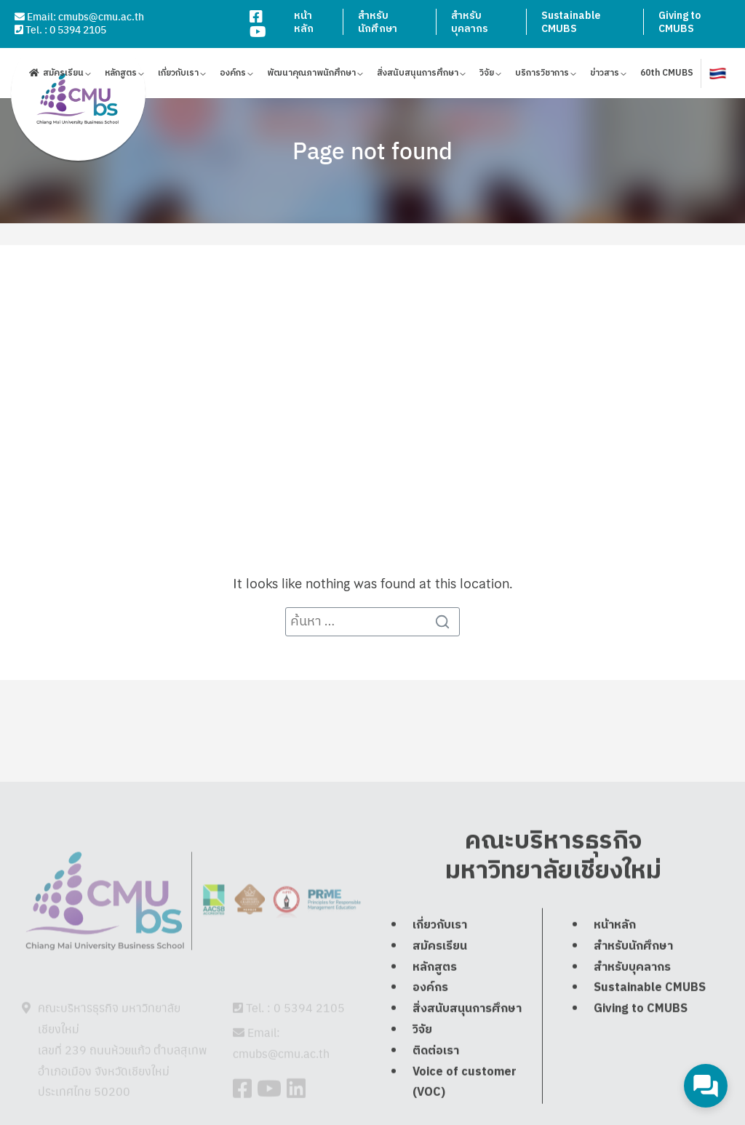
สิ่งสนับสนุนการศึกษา (417, 75)
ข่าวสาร (604, 75)
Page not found (372, 150)
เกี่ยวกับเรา (178, 75)
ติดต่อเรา (436, 1086)
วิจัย (486, 75)
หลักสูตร (121, 75)
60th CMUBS (666, 75)
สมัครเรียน (63, 75)
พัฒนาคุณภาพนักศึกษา (311, 75)
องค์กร (233, 75)
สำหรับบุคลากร (469, 22)
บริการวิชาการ (542, 75)
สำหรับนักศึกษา (377, 22)
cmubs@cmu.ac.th (101, 16)
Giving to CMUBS (679, 22)
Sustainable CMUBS (570, 22)
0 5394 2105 (77, 29)
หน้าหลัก (304, 22)
